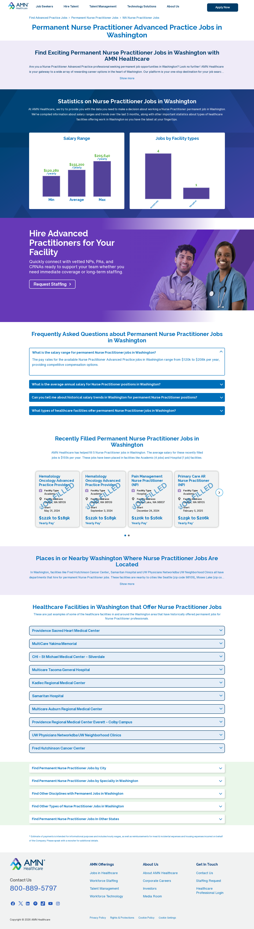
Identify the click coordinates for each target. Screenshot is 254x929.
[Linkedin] (28, 903)
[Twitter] (20, 903)
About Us (173, 6)
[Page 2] (129, 535)
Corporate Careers (157, 880)
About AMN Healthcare (160, 872)
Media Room (152, 896)
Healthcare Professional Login (209, 890)
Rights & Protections (122, 917)
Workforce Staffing (104, 880)
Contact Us (204, 872)
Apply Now (222, 7)
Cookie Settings (167, 917)
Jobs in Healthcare (104, 872)
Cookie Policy (146, 917)
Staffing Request (208, 880)
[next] (219, 492)
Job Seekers (44, 6)
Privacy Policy (98, 917)
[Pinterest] (35, 903)
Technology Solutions (141, 6)
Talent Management (103, 6)
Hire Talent (71, 6)
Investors (149, 888)
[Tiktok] (43, 903)
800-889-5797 (33, 888)
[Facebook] (13, 903)
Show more (127, 78)
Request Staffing (50, 284)
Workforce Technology (106, 896)
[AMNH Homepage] (18, 6)
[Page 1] (125, 535)
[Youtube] (50, 903)
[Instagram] (58, 903)
